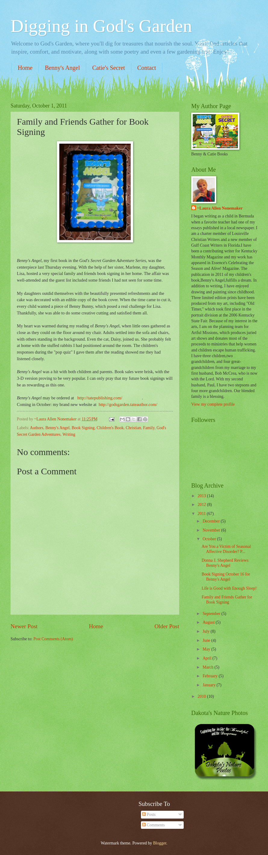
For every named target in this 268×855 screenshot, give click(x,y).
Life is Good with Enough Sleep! (229, 588)
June (207, 640)
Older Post (166, 626)
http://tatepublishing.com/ (99, 397)
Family (148, 428)
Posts (149, 814)
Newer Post (24, 626)
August (209, 622)
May (207, 649)
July (206, 631)
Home (25, 67)
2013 (202, 496)
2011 (202, 513)
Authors (36, 428)
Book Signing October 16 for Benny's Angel (225, 577)
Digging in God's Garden (101, 26)
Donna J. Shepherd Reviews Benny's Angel (224, 563)
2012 (202, 504)
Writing (68, 434)
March (208, 667)
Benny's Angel (62, 67)
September (212, 613)
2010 (202, 696)
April (208, 658)
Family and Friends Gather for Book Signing (226, 599)
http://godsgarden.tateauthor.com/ (128, 404)
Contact (146, 67)
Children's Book (110, 428)
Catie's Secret (108, 67)
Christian (133, 428)
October (210, 539)
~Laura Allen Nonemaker (220, 208)
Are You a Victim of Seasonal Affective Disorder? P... (226, 549)
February (211, 676)
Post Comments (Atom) (53, 639)
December (212, 521)
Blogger (159, 843)
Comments (153, 825)
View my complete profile (213, 404)
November (212, 530)
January (210, 685)
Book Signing (83, 428)
